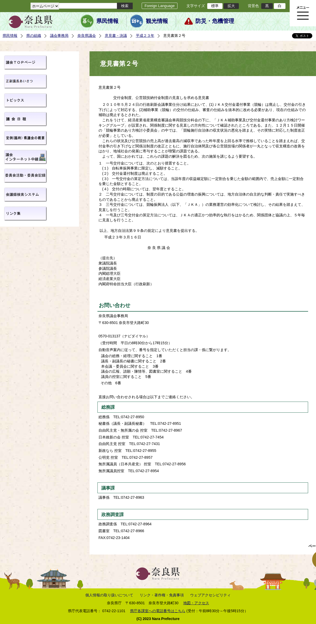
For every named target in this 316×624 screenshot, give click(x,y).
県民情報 (107, 21)
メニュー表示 (303, 13)
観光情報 (157, 21)
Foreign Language (160, 6)
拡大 (231, 6)
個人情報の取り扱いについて (109, 595)
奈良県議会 (86, 35)
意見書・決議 (116, 35)
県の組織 (33, 35)
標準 (215, 6)
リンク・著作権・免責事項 (162, 595)
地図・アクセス (196, 603)
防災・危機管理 (214, 21)
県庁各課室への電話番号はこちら (157, 611)
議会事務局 (59, 35)
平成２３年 (145, 35)
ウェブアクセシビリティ (210, 595)
